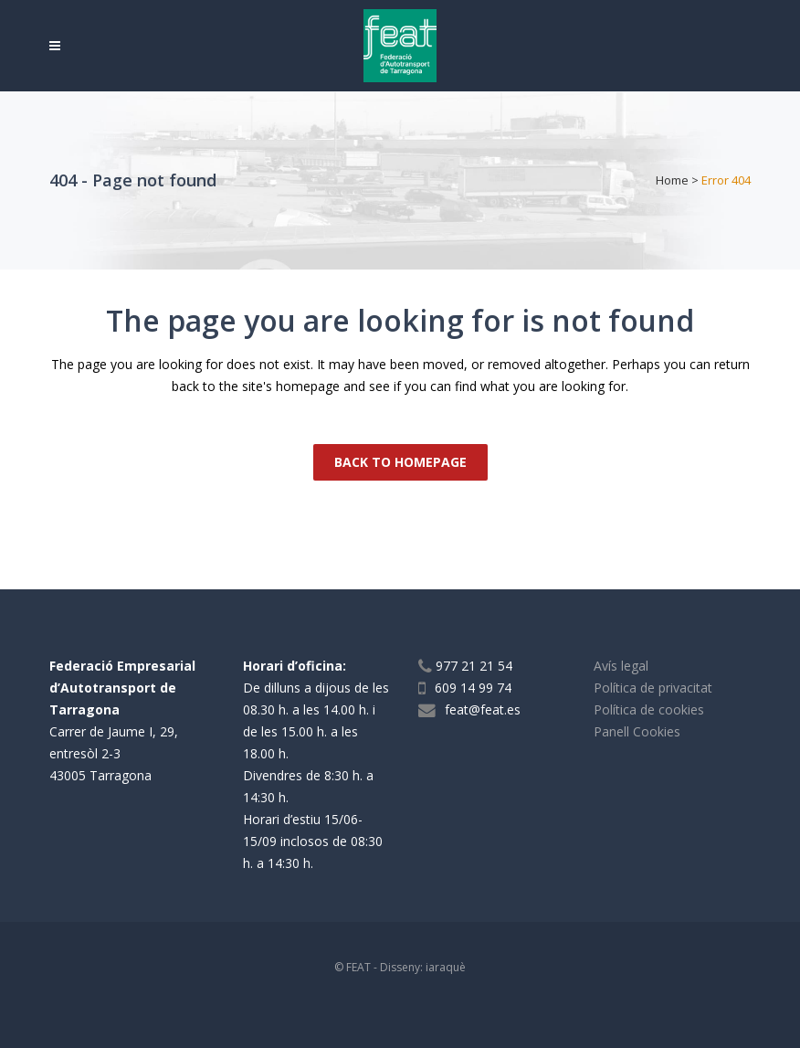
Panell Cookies (637, 731)
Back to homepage (400, 462)
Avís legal (621, 665)
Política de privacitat (653, 687)
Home (672, 180)
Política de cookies (649, 709)
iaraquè (446, 967)
